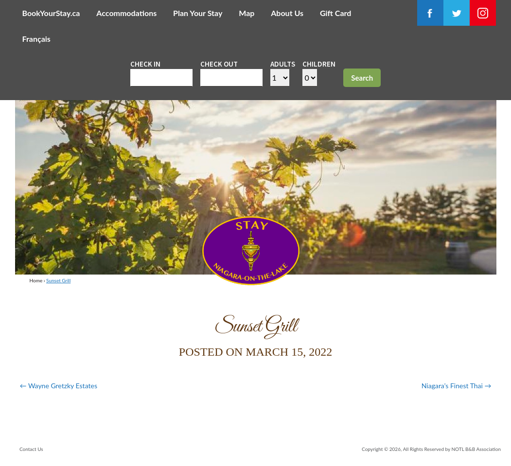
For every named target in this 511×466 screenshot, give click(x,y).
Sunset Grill (58, 280)
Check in (145, 64)
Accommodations (126, 12)
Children (318, 64)
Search (362, 77)
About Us (287, 12)
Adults (282, 64)
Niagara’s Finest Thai (457, 385)
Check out (219, 64)
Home (36, 280)
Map (246, 12)
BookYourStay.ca (51, 12)
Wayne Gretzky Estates (58, 385)
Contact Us (31, 449)
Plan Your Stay (197, 12)
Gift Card (335, 12)
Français (36, 38)
